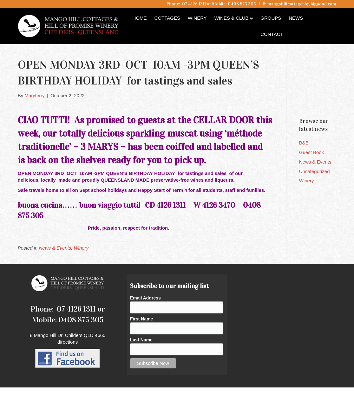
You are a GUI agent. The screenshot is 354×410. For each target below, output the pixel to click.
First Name (141, 318)
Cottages (167, 18)
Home (140, 18)
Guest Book (311, 152)
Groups (270, 18)
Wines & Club (231, 18)
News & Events (55, 248)
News (296, 18)
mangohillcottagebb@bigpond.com (301, 4)
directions (67, 342)
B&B (304, 142)
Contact (271, 34)
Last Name (141, 339)
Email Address (145, 297)
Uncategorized (314, 171)
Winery (197, 18)
